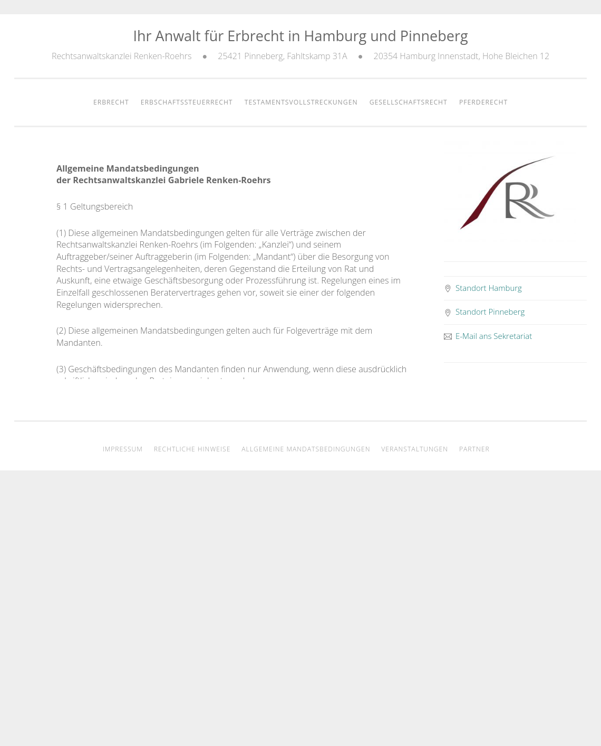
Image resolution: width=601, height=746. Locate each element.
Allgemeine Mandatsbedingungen (305, 449)
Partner (474, 449)
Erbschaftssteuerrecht (187, 102)
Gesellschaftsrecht (409, 102)
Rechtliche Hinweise (192, 449)
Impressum (123, 449)
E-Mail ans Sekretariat (488, 335)
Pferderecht (483, 102)
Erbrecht (111, 102)
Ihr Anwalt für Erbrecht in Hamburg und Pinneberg (300, 35)
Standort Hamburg (483, 287)
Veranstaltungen (414, 449)
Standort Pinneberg (484, 311)
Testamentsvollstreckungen (301, 102)
